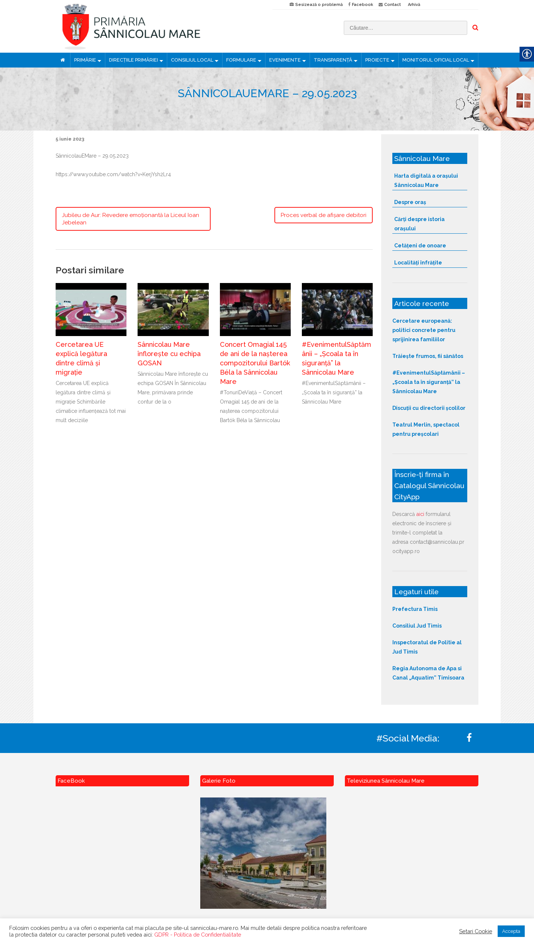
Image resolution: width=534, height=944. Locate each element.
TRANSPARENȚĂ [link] (333, 60)
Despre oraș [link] (410, 202)
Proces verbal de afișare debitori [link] (323, 215)
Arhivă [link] (414, 4)
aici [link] (420, 514)
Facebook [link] (362, 4)
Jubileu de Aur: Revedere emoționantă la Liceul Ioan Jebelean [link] (130, 219)
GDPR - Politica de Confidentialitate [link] (197, 934)
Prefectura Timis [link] (415, 609)
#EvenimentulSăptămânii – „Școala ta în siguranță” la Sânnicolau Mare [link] (428, 382)
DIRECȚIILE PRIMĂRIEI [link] (133, 60)
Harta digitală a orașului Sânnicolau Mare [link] (426, 180)
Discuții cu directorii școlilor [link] (428, 408)
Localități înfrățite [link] (418, 263)
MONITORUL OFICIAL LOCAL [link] (435, 60)
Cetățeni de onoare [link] (420, 246)
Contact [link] (392, 4)
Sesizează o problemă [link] (319, 4)
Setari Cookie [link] (475, 931)
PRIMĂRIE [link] (85, 60)
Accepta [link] (511, 931)
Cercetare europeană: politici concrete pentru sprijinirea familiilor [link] (423, 330)
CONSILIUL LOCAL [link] (192, 60)
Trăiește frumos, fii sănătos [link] (427, 356)
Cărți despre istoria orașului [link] (419, 223)
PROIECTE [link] (377, 60)
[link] (158, 26)
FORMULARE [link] (241, 60)
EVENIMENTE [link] (285, 60)
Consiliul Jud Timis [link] (417, 626)
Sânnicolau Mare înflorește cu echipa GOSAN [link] (169, 354)
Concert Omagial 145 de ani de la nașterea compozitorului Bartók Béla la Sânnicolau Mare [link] (255, 363)
